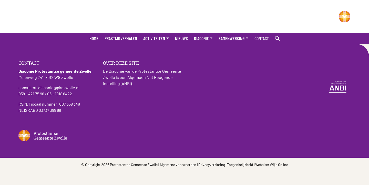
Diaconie (201, 38)
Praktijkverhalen (121, 38)
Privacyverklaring (211, 164)
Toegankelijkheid (240, 164)
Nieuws (181, 38)
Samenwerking (231, 38)
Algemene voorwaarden (178, 164)
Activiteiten (154, 38)
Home (93, 38)
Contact (261, 38)
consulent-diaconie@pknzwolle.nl (48, 87)
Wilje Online (279, 164)
